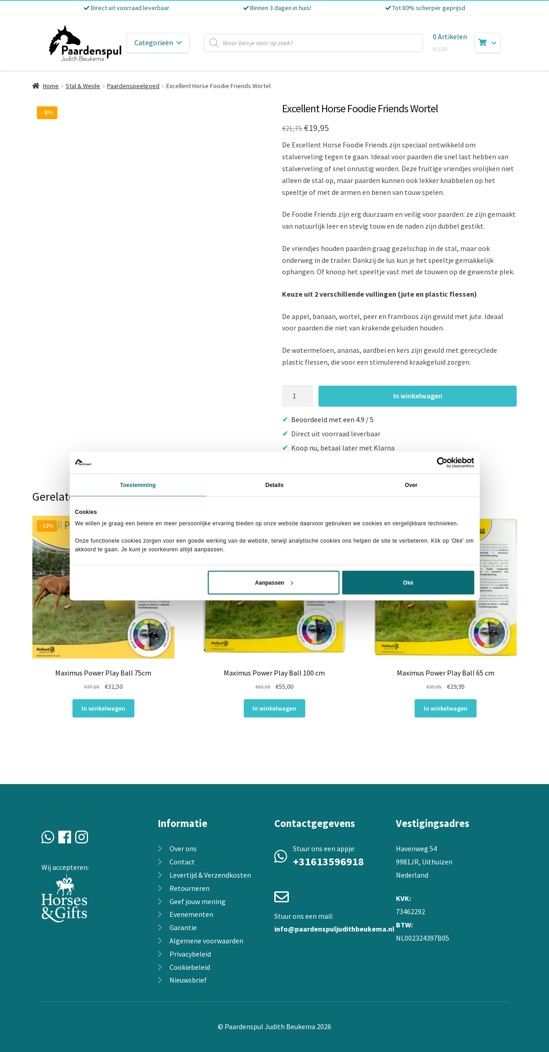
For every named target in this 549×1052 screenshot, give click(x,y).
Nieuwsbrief (188, 979)
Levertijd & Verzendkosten (210, 874)
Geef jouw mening (197, 901)
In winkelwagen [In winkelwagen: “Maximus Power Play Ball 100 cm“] (274, 708)
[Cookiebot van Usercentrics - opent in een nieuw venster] (434, 462)
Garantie (183, 927)
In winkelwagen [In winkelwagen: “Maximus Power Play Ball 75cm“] (103, 708)
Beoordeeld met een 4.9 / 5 (332, 419)
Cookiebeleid (189, 967)
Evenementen (191, 914)
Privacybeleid (190, 953)
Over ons (183, 848)
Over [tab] (411, 485)
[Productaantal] (297, 396)
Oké (408, 583)
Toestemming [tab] (137, 485)
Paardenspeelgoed (133, 86)
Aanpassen (274, 583)
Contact (182, 861)
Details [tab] (274, 485)
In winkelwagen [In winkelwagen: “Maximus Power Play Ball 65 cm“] (445, 708)
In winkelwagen (417, 395)
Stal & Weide (83, 86)
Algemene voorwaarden (206, 940)
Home (51, 86)
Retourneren (189, 888)
